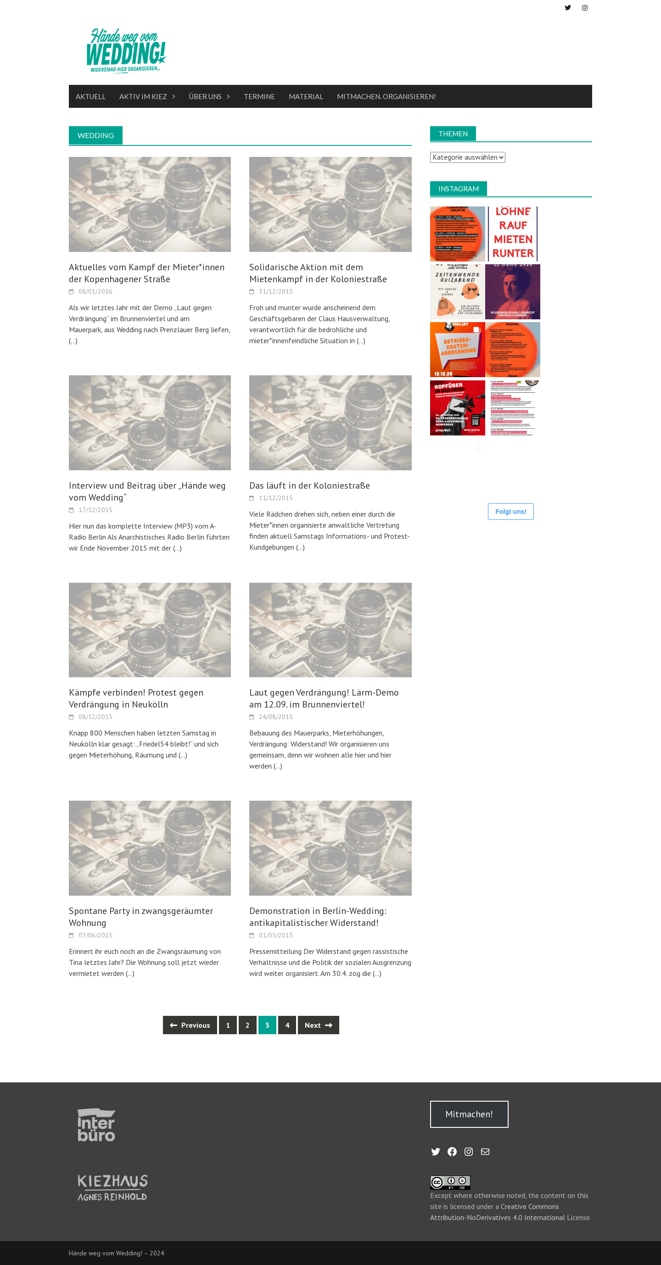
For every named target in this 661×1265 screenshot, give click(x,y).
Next (318, 1025)
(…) (73, 340)
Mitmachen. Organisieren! (386, 96)
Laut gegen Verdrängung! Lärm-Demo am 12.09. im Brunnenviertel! (324, 698)
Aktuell (91, 96)
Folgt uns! (511, 511)
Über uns (205, 96)
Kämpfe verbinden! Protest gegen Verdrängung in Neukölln (136, 698)
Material (306, 96)
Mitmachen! (469, 1114)
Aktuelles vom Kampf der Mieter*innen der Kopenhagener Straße (146, 273)
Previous (190, 1025)
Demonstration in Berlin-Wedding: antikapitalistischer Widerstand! (318, 917)
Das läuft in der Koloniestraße (309, 485)
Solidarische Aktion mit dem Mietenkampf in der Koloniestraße (318, 273)
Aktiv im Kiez (143, 96)
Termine (259, 96)
